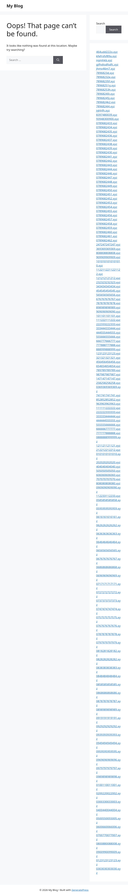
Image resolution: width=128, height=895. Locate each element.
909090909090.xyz (108, 311)
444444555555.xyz (108, 420)
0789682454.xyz (106, 207)
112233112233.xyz (108, 496)
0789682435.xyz (106, 131)
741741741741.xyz (108, 395)
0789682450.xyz (106, 190)
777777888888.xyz (108, 433)
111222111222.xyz (108, 320)
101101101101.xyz (108, 316)
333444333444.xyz (108, 328)
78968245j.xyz (105, 98)
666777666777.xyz (108, 341)
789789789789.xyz (108, 370)
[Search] (58, 60)
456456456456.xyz (108, 362)
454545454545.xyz (108, 291)
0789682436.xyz (106, 135)
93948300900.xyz (107, 119)
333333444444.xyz (108, 416)
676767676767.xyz (108, 299)
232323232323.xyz (108, 282)
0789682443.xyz (106, 165)
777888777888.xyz (108, 345)
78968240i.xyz (105, 94)
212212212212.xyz (108, 450)
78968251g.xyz (106, 85)
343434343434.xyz (108, 286)
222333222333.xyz (108, 324)
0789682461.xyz (106, 236)
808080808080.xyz (108, 483)
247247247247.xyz (108, 244)
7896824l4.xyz (105, 106)
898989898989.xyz (108, 307)
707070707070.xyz (108, 479)
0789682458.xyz (106, 224)
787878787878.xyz (108, 303)
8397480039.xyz (106, 115)
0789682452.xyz (106, 198)
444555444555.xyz (108, 332)
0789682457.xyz (106, 219)
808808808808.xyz (108, 253)
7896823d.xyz (105, 73)
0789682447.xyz (106, 177)
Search (100, 23)
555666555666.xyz (108, 337)
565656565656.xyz (108, 295)
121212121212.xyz (108, 278)
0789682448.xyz (106, 182)
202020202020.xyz (108, 462)
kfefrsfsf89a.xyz (106, 56)
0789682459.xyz (106, 228)
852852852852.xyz (108, 399)
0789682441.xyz (106, 157)
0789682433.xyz (106, 123)
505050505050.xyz (108, 471)
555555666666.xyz (108, 425)
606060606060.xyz (108, 475)
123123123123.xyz (108, 353)
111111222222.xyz (108, 408)
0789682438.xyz (106, 144)
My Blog (15, 6)
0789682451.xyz (106, 194)
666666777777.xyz (108, 429)
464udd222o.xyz (106, 52)
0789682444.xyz (106, 169)
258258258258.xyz (108, 383)
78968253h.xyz (106, 89)
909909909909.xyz (108, 257)
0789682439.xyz (106, 148)
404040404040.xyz (108, 466)
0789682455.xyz (106, 211)
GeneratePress (80, 890)
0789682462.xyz (106, 240)
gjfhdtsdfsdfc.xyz (107, 64)
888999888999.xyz (108, 349)
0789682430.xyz (106, 152)
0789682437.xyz (106, 140)
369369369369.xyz (108, 249)
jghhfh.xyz (103, 110)
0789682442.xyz (106, 161)
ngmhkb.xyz (104, 60)
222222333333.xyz (108, 412)
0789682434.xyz (106, 127)
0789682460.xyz (106, 232)
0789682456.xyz (106, 215)
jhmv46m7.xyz (105, 68)
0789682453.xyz (106, 202)
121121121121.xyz (108, 445)
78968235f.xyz (105, 81)
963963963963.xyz (108, 404)
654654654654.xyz (108, 366)
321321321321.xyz (108, 358)
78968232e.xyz (106, 77)
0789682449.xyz (106, 186)
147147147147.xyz (108, 378)
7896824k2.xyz (105, 102)
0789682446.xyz (106, 173)
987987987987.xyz (108, 374)
